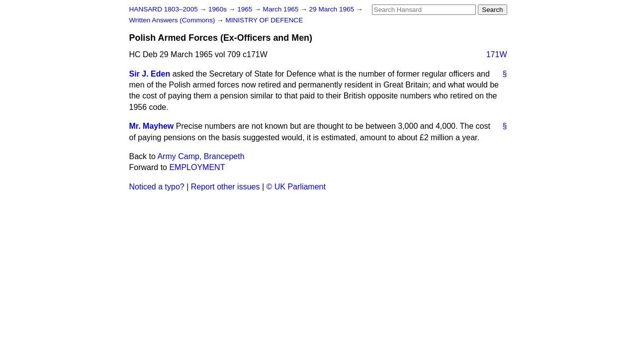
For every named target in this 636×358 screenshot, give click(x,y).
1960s (218, 9)
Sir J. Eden (150, 74)
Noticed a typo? (156, 186)
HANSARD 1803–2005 (163, 9)
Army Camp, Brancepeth (200, 156)
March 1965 (282, 9)
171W (496, 54)
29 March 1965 (332, 9)
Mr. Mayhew (151, 126)
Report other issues (225, 186)
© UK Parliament (296, 186)
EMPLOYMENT (197, 167)
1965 (245, 9)
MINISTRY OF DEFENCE (264, 20)
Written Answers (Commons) (173, 20)
